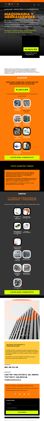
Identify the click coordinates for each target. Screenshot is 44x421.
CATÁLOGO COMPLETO (22, 157)
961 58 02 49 (11, 367)
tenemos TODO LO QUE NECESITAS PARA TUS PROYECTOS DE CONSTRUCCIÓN (20, 31)
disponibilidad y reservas (31, 54)
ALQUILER (31, 49)
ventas (14, 47)
